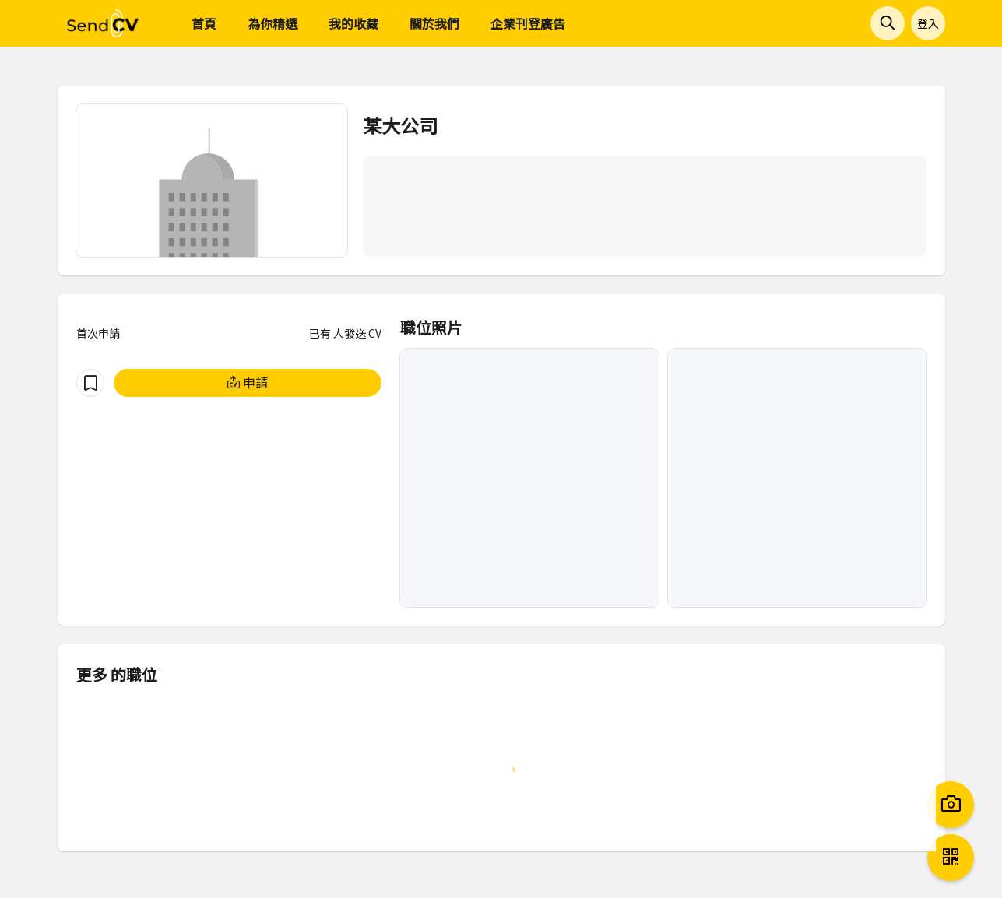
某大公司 (400, 125)
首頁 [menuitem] (204, 23)
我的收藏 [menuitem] (353, 23)
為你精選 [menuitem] (272, 23)
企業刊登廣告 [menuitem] (527, 23)
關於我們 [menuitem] (434, 23)
